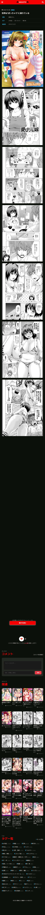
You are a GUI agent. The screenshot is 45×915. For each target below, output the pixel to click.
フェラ (28, 847)
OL (22, 880)
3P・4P (6, 860)
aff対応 (10, 20)
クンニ (32, 877)
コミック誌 (20, 853)
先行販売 (19, 891)
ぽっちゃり (17, 20)
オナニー (18, 884)
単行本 (24, 20)
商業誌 (12, 10)
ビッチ (29, 891)
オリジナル (32, 853)
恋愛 (6, 870)
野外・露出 (25, 870)
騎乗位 (30, 860)
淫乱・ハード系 (9, 864)
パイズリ (36, 870)
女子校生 (17, 847)
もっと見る (40, 839)
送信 (38, 672)
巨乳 (26, 843)
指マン (28, 884)
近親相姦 (7, 877)
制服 (20, 864)
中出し (6, 847)
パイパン (28, 887)
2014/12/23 (11, 24)
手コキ (6, 887)
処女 (36, 857)
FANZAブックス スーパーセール (13, 874)
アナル (27, 867)
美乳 (36, 867)
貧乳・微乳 (7, 853)
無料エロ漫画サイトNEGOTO (24, 900)
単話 (17, 843)
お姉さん (17, 887)
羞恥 (6, 880)
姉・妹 (29, 864)
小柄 (38, 887)
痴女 (14, 880)
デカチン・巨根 (20, 877)
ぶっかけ (31, 874)
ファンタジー (18, 860)
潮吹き (17, 867)
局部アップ (7, 891)
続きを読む (22, 623)
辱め (14, 870)
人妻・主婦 (18, 850)
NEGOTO (22, 2)
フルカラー (31, 850)
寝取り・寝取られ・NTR (22, 857)
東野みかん (11, 17)
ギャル (38, 884)
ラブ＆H (7, 857)
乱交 (31, 880)
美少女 (6, 850)
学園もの (7, 867)
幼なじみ (7, 884)
